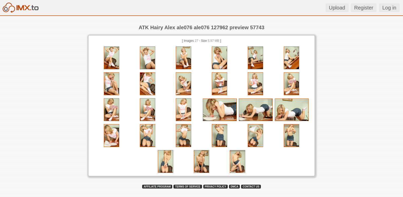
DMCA (234, 186)
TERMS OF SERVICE (187, 186)
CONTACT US (251, 186)
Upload (337, 8)
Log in (389, 8)
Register (363, 8)
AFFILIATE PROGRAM (157, 186)
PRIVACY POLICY (215, 186)
